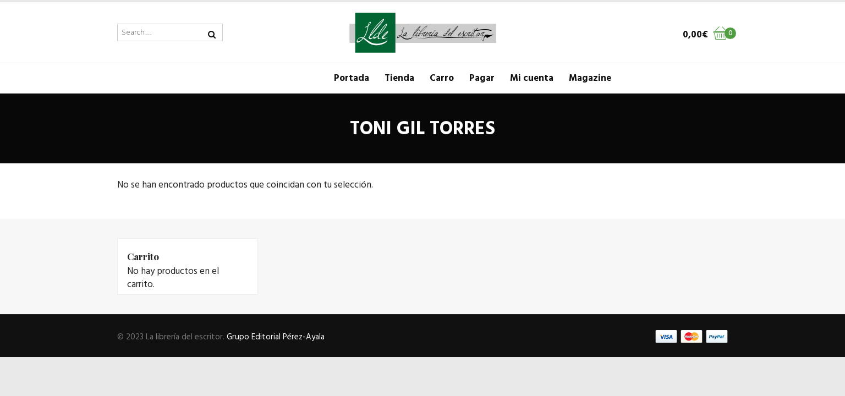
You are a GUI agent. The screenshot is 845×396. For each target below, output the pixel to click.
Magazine (590, 78)
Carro (442, 78)
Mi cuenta (531, 78)
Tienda (399, 78)
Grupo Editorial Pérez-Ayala (276, 337)
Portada (351, 78)
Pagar (482, 78)
